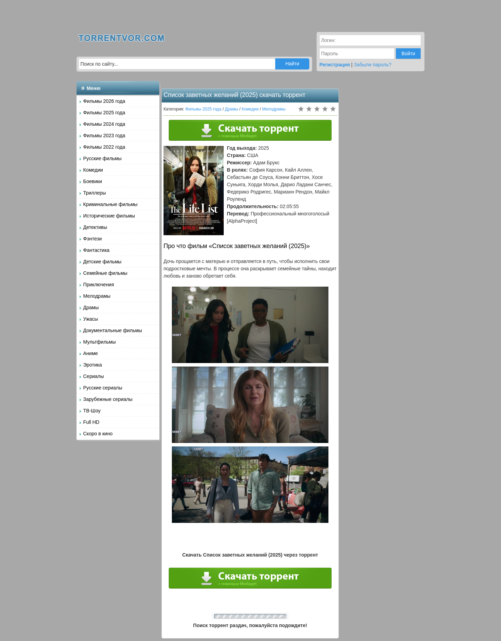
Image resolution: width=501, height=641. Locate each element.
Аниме (90, 353)
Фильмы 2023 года (104, 135)
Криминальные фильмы (110, 204)
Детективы (95, 227)
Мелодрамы (96, 296)
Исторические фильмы (109, 216)
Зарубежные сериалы (108, 399)
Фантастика (96, 250)
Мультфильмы (99, 342)
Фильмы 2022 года (104, 147)
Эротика (92, 365)
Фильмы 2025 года (104, 112)
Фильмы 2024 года (104, 124)
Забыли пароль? (372, 64)
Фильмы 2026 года (104, 101)
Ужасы (90, 319)
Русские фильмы (102, 158)
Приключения (98, 284)
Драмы (91, 307)
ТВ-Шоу (92, 410)
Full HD (91, 422)
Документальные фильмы (112, 330)
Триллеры (94, 193)
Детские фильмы (102, 261)
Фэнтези (92, 238)
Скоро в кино (97, 433)
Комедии (93, 170)
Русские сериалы (102, 388)
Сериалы (93, 376)
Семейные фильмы (105, 273)
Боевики (92, 181)
